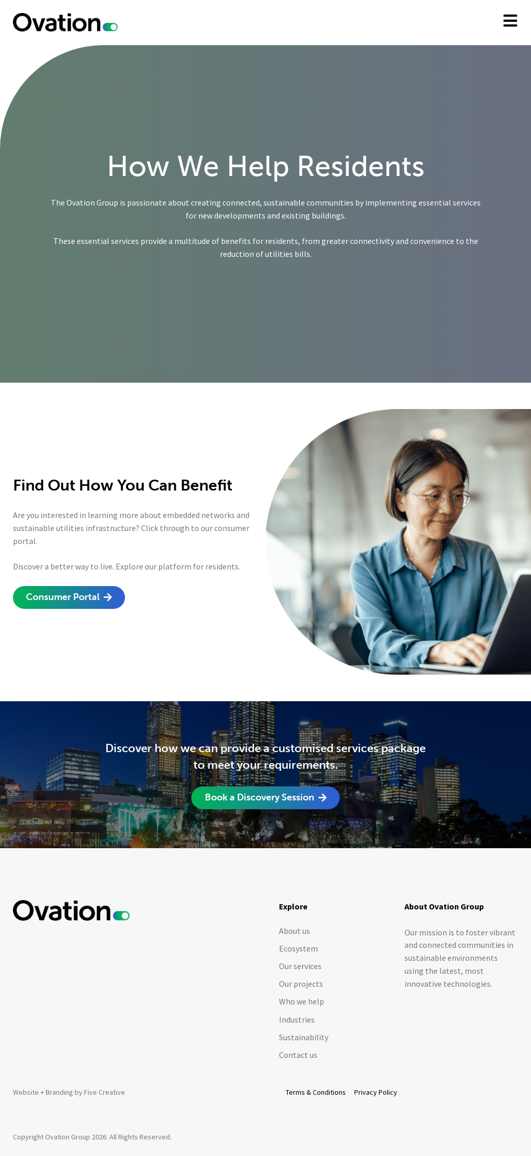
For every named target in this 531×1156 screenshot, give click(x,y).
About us (294, 931)
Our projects (301, 984)
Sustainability (303, 1037)
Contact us (298, 1055)
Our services (300, 966)
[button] (69, 597)
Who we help (301, 1002)
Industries (297, 1020)
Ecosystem (298, 949)
